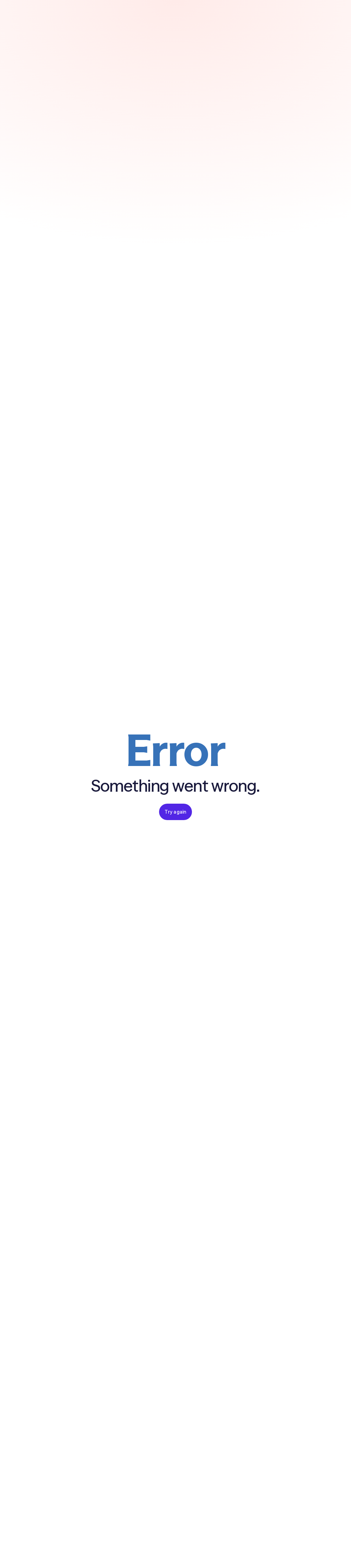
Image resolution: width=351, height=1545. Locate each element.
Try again (175, 812)
